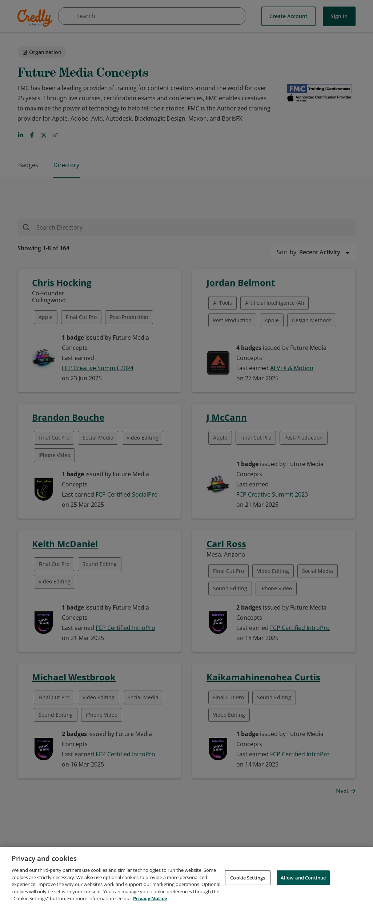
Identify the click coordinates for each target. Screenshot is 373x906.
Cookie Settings (247, 878)
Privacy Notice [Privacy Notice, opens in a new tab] (150, 899)
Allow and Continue (303, 878)
